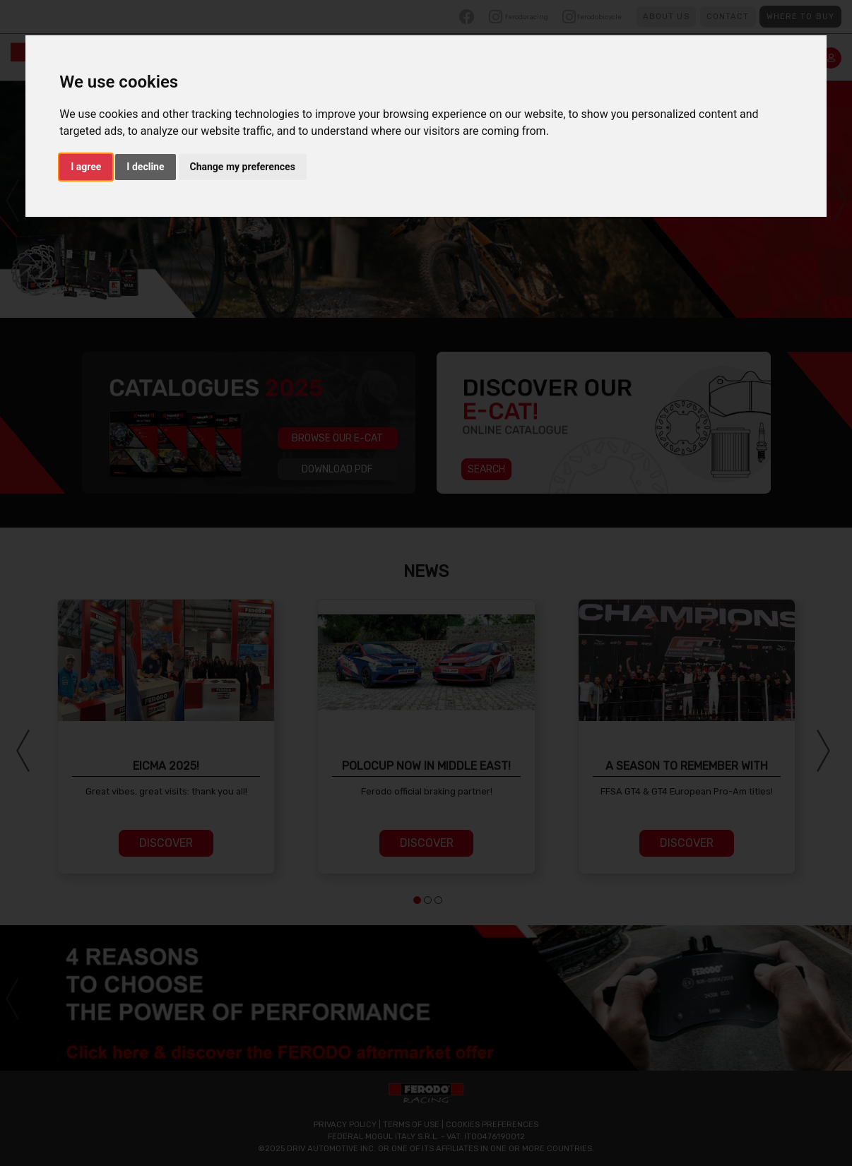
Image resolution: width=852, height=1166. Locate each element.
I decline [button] (145, 166)
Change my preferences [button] (242, 166)
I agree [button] (86, 166)
